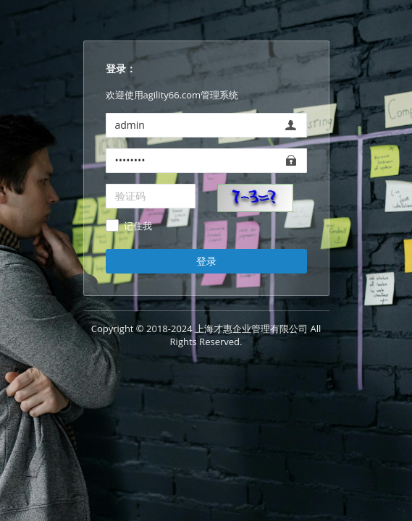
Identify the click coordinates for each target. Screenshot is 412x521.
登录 (206, 261)
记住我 (138, 226)
